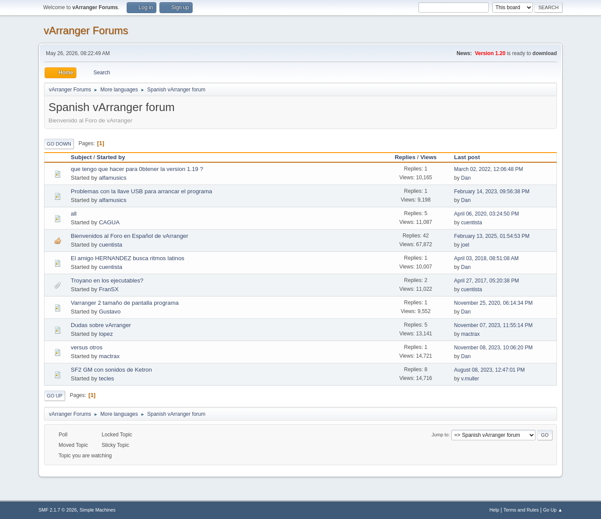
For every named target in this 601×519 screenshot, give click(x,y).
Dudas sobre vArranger (101, 325)
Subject (81, 157)
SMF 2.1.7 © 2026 (57, 509)
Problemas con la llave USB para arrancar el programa (141, 191)
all (73, 213)
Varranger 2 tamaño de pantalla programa (125, 303)
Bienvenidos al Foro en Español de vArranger (129, 236)
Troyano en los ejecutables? (107, 280)
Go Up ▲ (553, 509)
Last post (467, 157)
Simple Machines (97, 509)
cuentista (471, 222)
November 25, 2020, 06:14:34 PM (493, 303)
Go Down (59, 143)
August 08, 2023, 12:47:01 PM (489, 370)
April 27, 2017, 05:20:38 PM (486, 281)
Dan (466, 178)
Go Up (54, 395)
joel (465, 245)
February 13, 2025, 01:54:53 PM (492, 236)
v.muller (470, 379)
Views (428, 157)
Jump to (440, 434)
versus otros (87, 347)
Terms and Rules (521, 509)
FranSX (108, 289)
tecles (106, 378)
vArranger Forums (86, 30)
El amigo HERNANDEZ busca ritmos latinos (127, 258)
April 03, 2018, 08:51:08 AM (486, 258)
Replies (405, 157)
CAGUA (109, 222)
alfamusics (112, 177)
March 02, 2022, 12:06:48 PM (488, 169)
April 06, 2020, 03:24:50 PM (486, 214)
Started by (115, 157)
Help (494, 509)
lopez (106, 334)
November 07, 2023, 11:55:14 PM (493, 325)
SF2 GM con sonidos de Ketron (111, 369)
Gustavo (110, 311)
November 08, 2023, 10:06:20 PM (493, 348)
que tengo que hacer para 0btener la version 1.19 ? (137, 169)
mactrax (470, 334)
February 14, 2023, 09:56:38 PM (492, 191)
